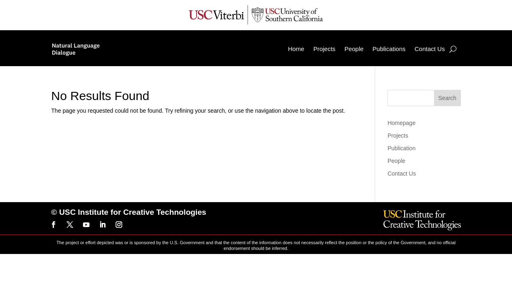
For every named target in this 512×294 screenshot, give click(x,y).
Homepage (401, 123)
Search (447, 98)
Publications (389, 48)
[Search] (452, 49)
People (354, 48)
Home (296, 48)
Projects (324, 48)
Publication (401, 148)
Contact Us (429, 48)
